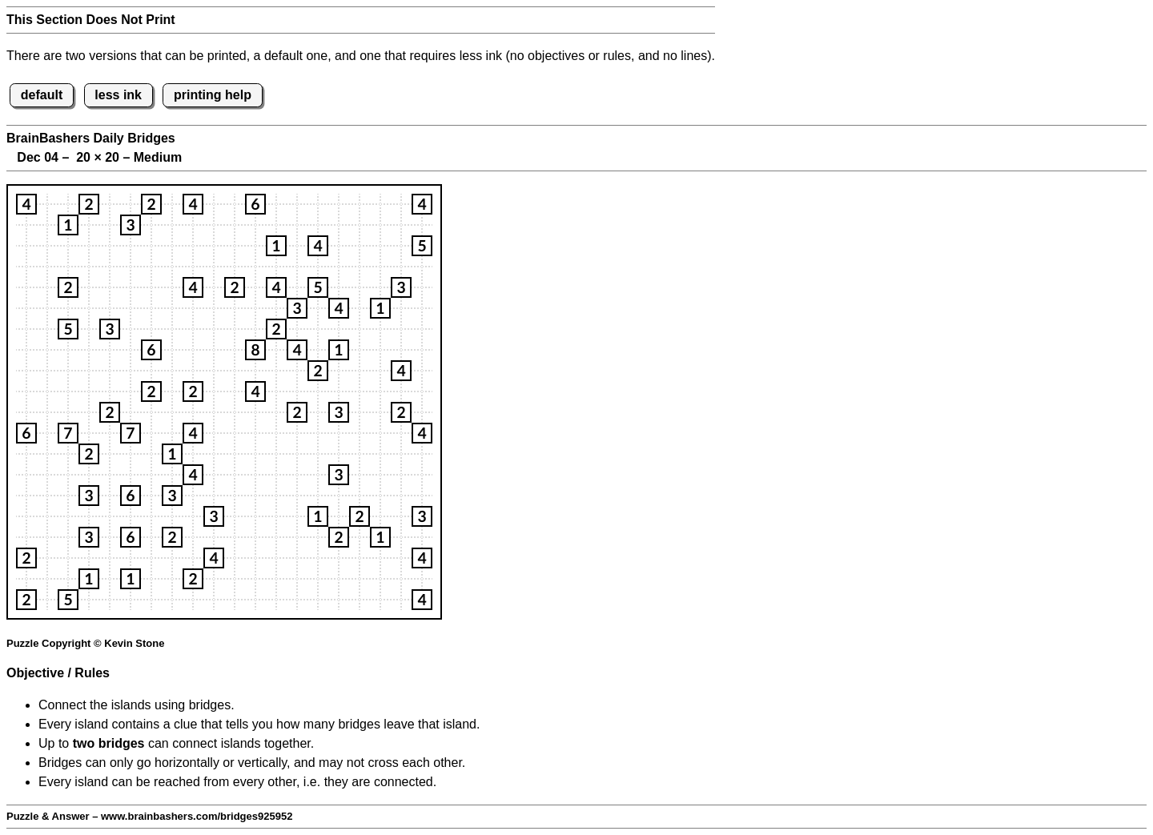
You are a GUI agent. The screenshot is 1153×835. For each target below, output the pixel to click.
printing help (212, 95)
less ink (118, 95)
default (41, 95)
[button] (26, 204)
